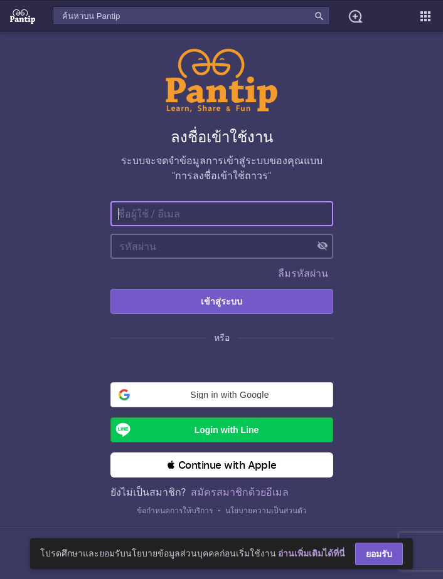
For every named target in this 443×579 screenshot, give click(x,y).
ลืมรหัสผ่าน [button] (303, 273)
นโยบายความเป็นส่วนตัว (266, 510)
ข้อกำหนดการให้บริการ (175, 510)
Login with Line (185, 430)
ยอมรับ (379, 554)
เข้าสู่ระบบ (221, 301)
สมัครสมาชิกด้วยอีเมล (240, 492)
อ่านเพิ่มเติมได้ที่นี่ (311, 553)
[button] (221, 394)
